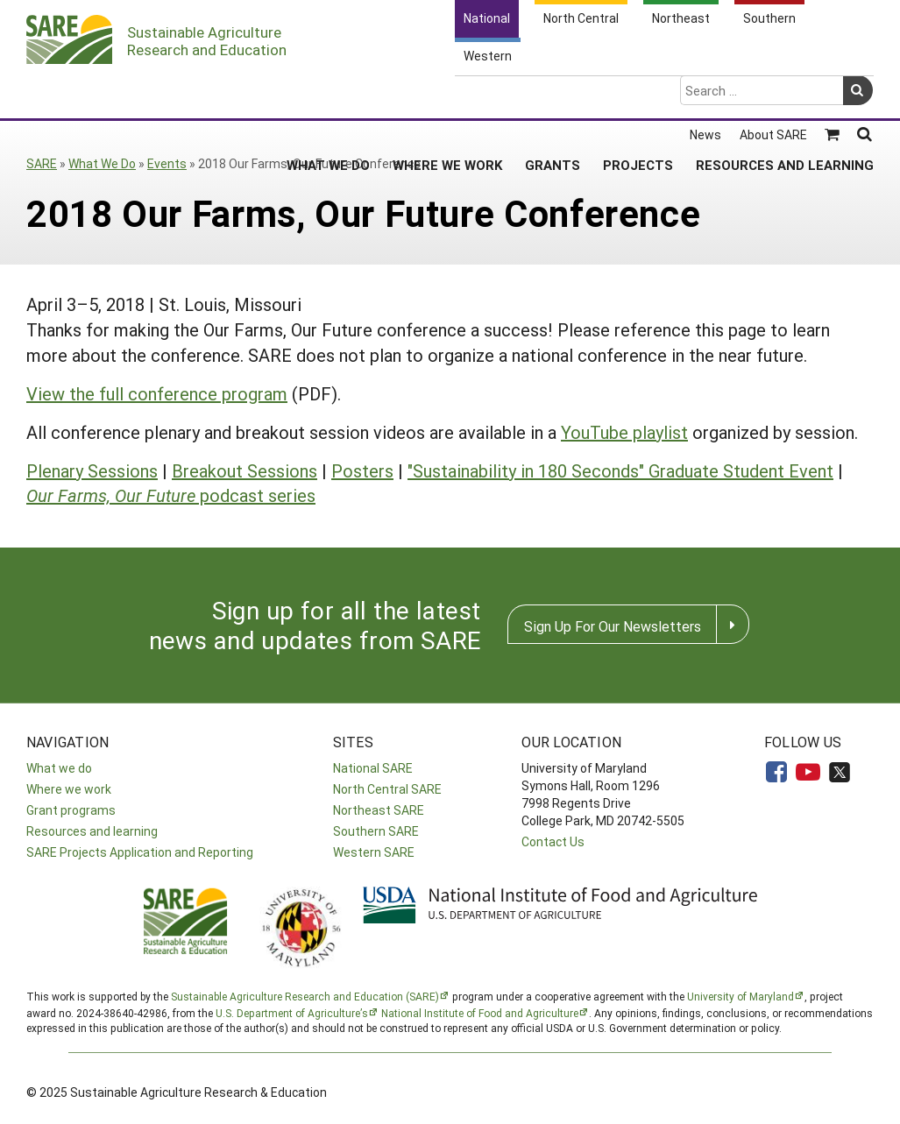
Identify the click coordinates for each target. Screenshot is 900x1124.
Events (167, 163)
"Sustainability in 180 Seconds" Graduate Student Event (620, 470)
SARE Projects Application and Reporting (139, 852)
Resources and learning (92, 831)
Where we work (68, 789)
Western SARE (374, 852)
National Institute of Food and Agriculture (479, 1013)
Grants (552, 95)
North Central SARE (387, 789)
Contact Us (553, 841)
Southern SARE (376, 831)
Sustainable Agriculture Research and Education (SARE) (305, 996)
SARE (41, 163)
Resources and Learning (785, 95)
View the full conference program (156, 393)
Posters (362, 470)
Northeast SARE (378, 810)
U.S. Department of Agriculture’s (292, 1013)
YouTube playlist (624, 432)
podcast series (170, 495)
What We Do (328, 95)
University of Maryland (740, 996)
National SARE (373, 768)
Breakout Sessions (244, 470)
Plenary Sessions (92, 470)
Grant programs (71, 810)
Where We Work (447, 95)
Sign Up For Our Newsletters (612, 626)
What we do (59, 768)
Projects (638, 95)
